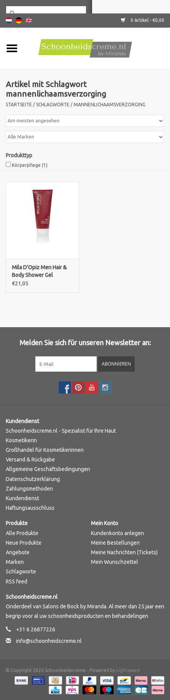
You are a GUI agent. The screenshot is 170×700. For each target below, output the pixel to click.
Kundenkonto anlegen (117, 533)
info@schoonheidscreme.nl (49, 641)
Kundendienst (22, 498)
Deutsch (19, 20)
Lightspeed (128, 670)
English (29, 20)
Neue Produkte (23, 543)
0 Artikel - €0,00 (142, 20)
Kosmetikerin (21, 440)
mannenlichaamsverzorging (109, 104)
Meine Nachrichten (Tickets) (124, 552)
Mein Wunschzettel (114, 562)
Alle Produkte (22, 533)
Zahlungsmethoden (29, 489)
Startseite (19, 104)
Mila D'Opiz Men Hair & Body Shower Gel (39, 271)
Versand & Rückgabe (30, 459)
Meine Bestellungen (115, 543)
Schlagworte (52, 104)
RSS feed (16, 581)
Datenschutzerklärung (33, 479)
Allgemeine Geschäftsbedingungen (48, 469)
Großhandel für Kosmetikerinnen (45, 450)
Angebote (18, 552)
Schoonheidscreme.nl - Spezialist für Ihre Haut (61, 431)
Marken (15, 562)
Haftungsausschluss (30, 508)
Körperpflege (30, 165)
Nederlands (9, 20)
